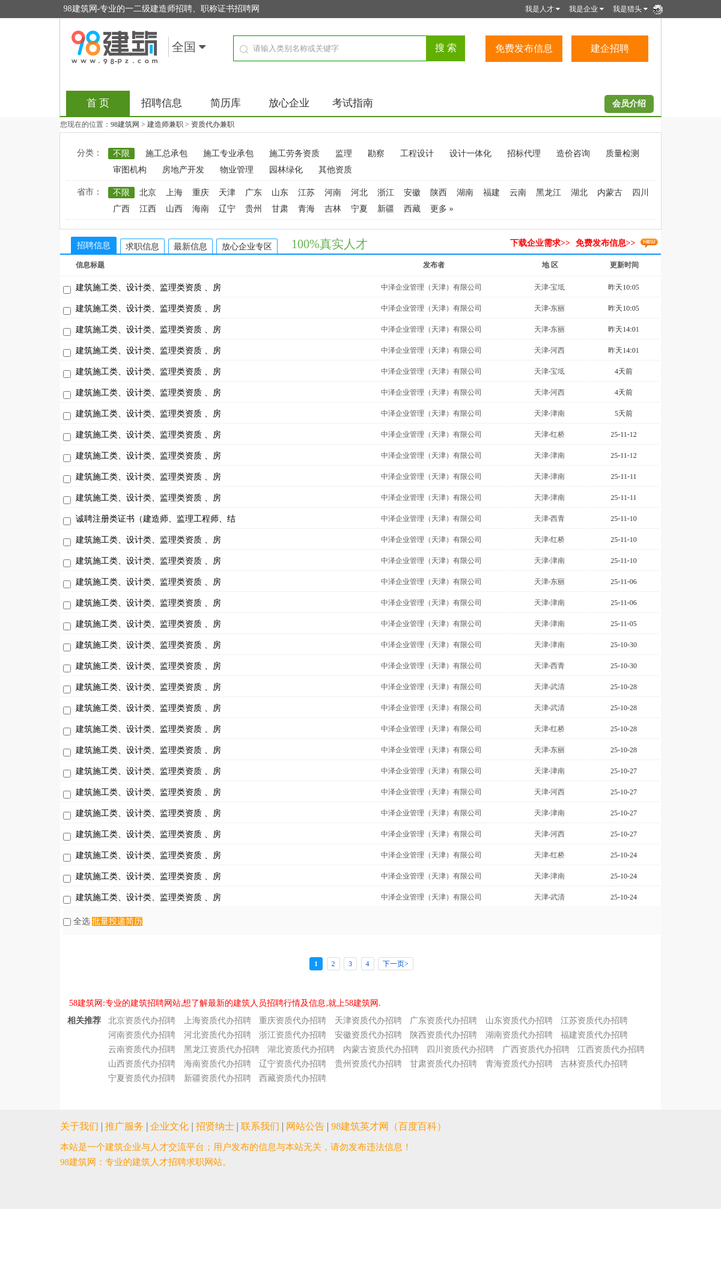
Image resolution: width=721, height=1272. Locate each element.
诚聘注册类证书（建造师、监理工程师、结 (156, 518)
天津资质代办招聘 (368, 1020)
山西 (174, 208)
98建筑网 (125, 124)
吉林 (332, 208)
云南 (518, 192)
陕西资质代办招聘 (443, 1034)
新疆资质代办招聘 (217, 1078)
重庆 (200, 192)
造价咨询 (573, 153)
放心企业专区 (247, 246)
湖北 (579, 192)
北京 (147, 192)
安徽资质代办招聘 (368, 1034)
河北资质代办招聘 (217, 1034)
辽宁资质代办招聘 (292, 1063)
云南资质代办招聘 (141, 1049)
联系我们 (260, 1126)
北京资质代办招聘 (141, 1020)
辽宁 (227, 208)
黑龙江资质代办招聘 (222, 1049)
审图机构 (130, 169)
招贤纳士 (215, 1126)
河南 (332, 192)
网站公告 (305, 1126)
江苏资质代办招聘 (594, 1020)
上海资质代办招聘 (217, 1020)
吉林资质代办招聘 (594, 1063)
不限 (121, 153)
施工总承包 (166, 153)
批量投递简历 (117, 921)
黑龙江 (548, 192)
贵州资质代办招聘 (368, 1063)
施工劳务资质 (294, 153)
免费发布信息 (524, 48)
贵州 (253, 208)
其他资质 (335, 169)
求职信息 (142, 246)
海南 (200, 208)
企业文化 (169, 1126)
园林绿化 (286, 169)
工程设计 (417, 153)
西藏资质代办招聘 (292, 1078)
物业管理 (237, 169)
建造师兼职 (165, 124)
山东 (280, 192)
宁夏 (359, 208)
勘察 (376, 153)
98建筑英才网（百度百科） (388, 1126)
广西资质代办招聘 (536, 1049)
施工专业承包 (228, 153)
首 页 (98, 103)
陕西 (438, 192)
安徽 (412, 192)
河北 (359, 192)
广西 (121, 208)
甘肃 (280, 208)
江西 (147, 208)
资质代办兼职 (212, 124)
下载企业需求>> (540, 243)
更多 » (442, 208)
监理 (343, 153)
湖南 (465, 192)
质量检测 (622, 153)
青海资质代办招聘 (519, 1063)
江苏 (306, 192)
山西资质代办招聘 (141, 1063)
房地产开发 (183, 169)
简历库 (225, 103)
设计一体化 (470, 153)
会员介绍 (629, 103)
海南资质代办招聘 (217, 1063)
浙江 (385, 192)
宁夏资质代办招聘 (141, 1078)
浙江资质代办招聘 (292, 1034)
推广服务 (124, 1126)
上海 (174, 192)
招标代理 (524, 153)
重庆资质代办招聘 (292, 1020)
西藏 (412, 208)
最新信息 (190, 246)
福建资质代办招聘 (594, 1034)
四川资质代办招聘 (460, 1049)
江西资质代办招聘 (611, 1049)
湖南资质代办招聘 (519, 1034)
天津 (227, 192)
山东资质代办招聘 (519, 1020)
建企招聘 (610, 48)
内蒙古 (609, 192)
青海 (306, 208)
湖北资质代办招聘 (301, 1049)
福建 (491, 192)
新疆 (385, 208)
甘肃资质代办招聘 (443, 1063)
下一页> (396, 964)
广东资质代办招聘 (443, 1020)
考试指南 (352, 103)
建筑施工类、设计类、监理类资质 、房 (148, 287)
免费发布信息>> (606, 243)
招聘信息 (161, 103)
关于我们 (79, 1126)
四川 (640, 192)
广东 (253, 192)
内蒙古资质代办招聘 (381, 1049)
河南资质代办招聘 (141, 1034)
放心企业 (289, 103)
